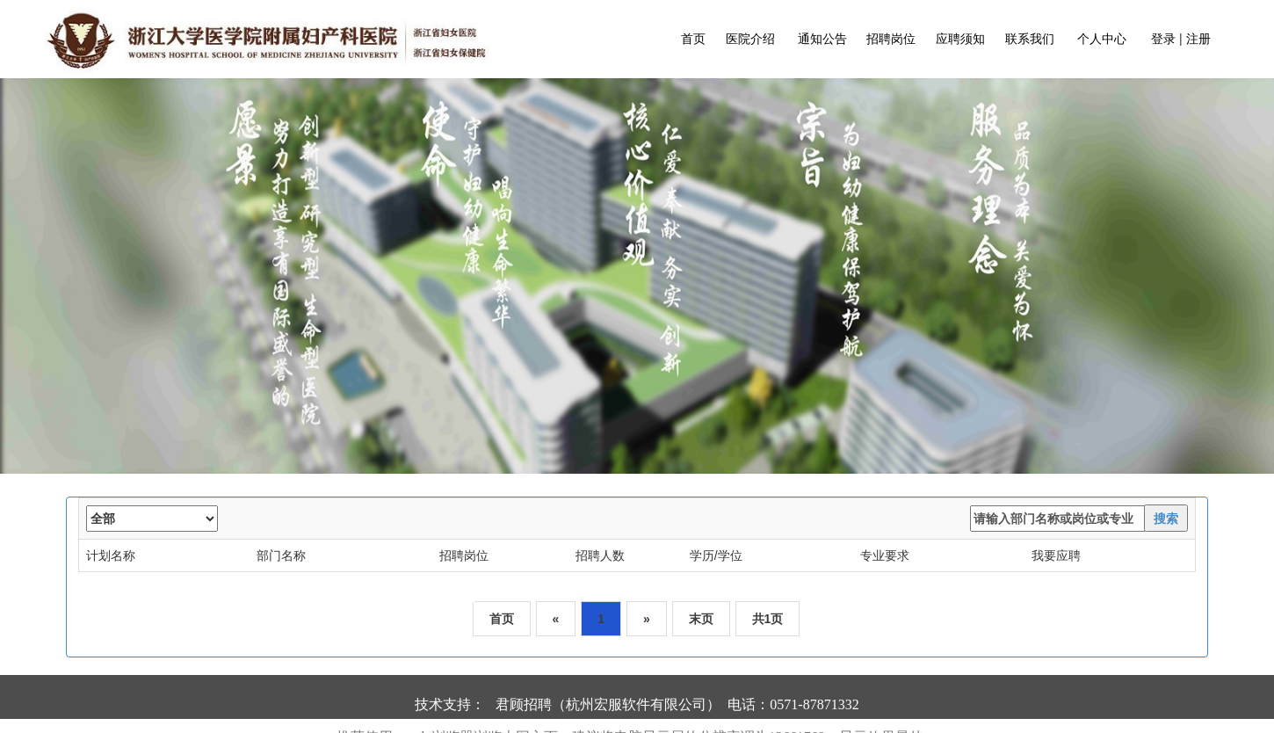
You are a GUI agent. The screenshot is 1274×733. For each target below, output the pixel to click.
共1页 (768, 619)
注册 (1198, 39)
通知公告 (821, 39)
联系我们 (1028, 39)
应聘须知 (958, 39)
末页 (701, 619)
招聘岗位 (889, 39)
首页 (693, 39)
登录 (1163, 39)
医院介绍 (748, 39)
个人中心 (1102, 39)
